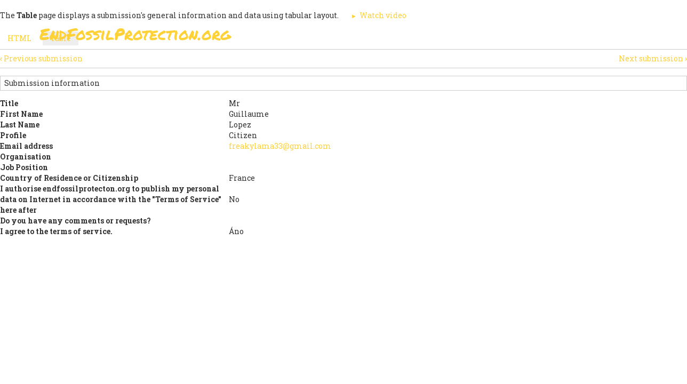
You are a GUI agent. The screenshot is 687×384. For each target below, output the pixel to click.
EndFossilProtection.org (135, 33)
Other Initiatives (590, 37)
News (525, 37)
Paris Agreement (394, 37)
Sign (332, 37)
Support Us (472, 37)
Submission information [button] (52, 83)
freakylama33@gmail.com (280, 146)
